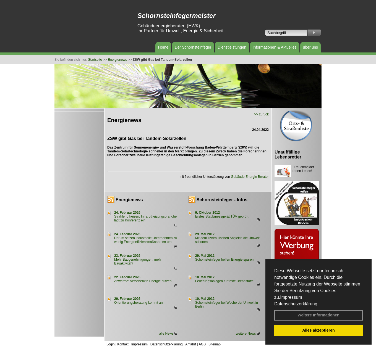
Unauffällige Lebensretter (288, 154)
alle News (168, 333)
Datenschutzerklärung (295, 304)
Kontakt (123, 344)
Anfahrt (190, 344)
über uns (310, 47)
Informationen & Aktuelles (275, 47)
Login (110, 344)
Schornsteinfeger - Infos (222, 199)
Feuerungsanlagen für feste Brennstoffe (224, 281)
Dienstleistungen (232, 47)
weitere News (247, 333)
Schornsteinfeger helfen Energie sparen (224, 259)
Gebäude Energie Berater (250, 177)
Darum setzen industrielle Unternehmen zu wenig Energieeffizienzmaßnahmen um (145, 240)
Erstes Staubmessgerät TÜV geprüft (222, 216)
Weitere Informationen (318, 315)
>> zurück (261, 114)
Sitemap (214, 344)
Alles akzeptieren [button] (318, 330)
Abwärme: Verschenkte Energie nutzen (142, 281)
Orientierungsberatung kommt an (138, 303)
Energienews (129, 199)
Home (163, 47)
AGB (202, 344)
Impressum (291, 297)
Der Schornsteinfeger (193, 47)
